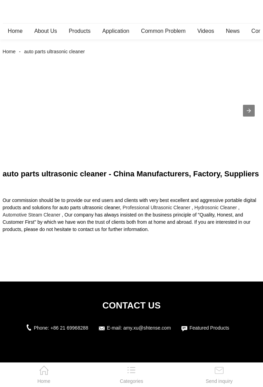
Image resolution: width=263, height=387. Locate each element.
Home (15, 31)
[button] (249, 111)
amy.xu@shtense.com (147, 328)
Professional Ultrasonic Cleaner (156, 207)
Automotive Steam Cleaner (31, 215)
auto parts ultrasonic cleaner (54, 51)
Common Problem (163, 31)
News (232, 31)
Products (80, 31)
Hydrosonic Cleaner (215, 207)
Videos (205, 31)
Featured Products (209, 328)
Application (115, 31)
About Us (45, 31)
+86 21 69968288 (69, 328)
